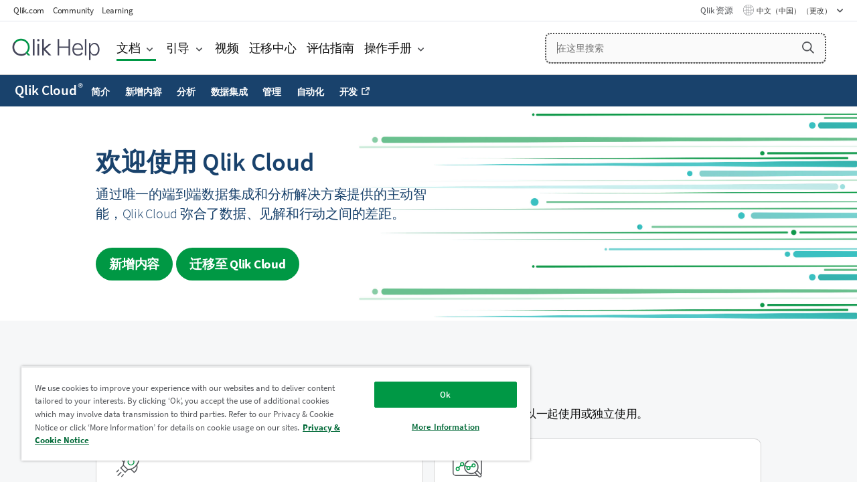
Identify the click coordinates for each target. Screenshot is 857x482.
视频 (227, 48)
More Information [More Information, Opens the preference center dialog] (445, 426)
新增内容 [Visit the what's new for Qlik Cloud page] (134, 264)
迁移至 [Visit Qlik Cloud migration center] (237, 264)
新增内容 (143, 92)
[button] (808, 47)
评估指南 (330, 48)
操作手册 (388, 48)
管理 (271, 92)
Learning (117, 10)
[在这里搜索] (685, 48)
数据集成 (229, 92)
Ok (445, 394)
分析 (186, 92)
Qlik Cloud (49, 90)
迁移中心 (273, 48)
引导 (178, 48)
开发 (348, 92)
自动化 (310, 92)
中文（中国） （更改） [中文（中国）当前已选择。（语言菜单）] (795, 10)
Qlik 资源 (716, 10)
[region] (275, 413)
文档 (128, 48)
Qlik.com (28, 10)
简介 (100, 92)
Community (73, 10)
